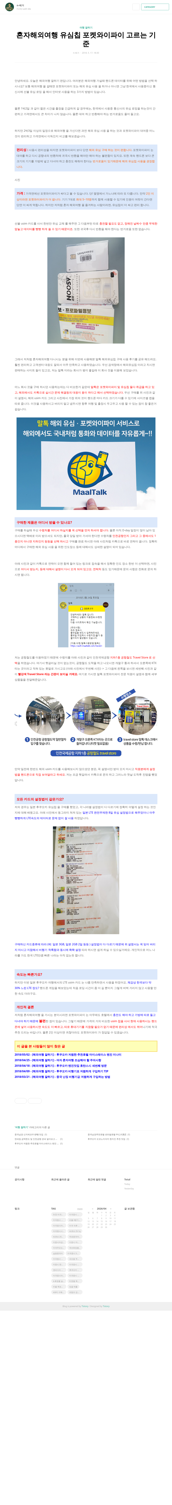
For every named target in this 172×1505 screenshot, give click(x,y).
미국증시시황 (59, 1425)
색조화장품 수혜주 (76, 1442)
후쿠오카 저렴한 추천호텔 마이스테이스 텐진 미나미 (37, 1337)
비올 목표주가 (59, 1481)
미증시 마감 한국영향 (76, 1436)
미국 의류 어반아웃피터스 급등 (76, 1420)
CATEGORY (155, 7)
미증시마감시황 (59, 1436)
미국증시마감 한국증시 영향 (59, 1470)
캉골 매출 (73, 1481)
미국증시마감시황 (59, 1420)
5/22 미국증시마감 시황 (59, 1408)
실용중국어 (58, 1447)
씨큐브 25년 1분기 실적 (59, 1431)
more (80, 1403)
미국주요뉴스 (59, 1442)
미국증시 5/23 (74, 1447)
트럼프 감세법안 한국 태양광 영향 (76, 1486)
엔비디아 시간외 (59, 1464)
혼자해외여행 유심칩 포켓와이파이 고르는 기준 (86, 39)
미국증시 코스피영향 (59, 1453)
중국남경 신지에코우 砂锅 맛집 (29, 1328)
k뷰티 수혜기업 (59, 1486)
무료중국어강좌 (76, 1431)
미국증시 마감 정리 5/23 (76, 1458)
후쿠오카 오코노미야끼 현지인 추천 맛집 (106, 1333)
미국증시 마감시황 (76, 1470)
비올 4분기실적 (75, 1414)
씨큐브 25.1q (74, 1425)
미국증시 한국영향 (76, 1408)
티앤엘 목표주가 (76, 1475)
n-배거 (22, 5)
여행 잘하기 (86, 27)
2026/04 (101, 1403)
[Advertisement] (86, 579)
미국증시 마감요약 (59, 1414)
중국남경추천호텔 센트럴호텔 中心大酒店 (107, 1328)
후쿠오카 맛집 (75, 1464)
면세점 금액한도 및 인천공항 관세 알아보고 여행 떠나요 (37, 1333)
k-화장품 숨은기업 (59, 1475)
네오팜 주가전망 (76, 1453)
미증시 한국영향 (59, 1458)
